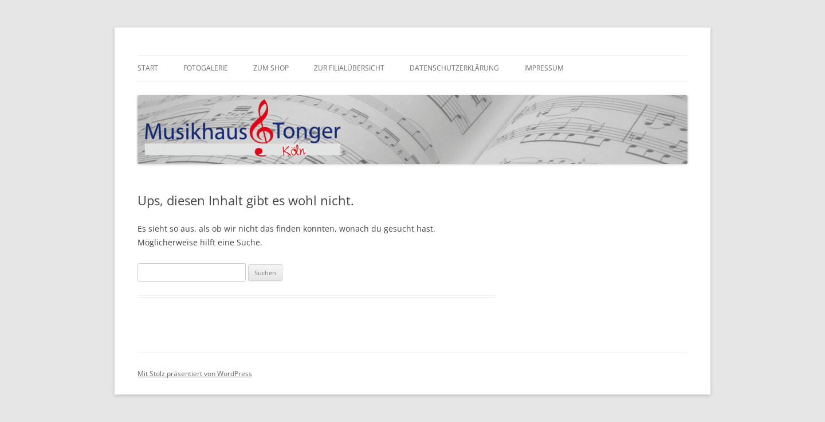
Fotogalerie (205, 68)
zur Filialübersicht (349, 68)
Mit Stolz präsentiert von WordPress (195, 373)
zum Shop (271, 68)
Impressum (544, 68)
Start (148, 68)
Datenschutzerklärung (454, 68)
